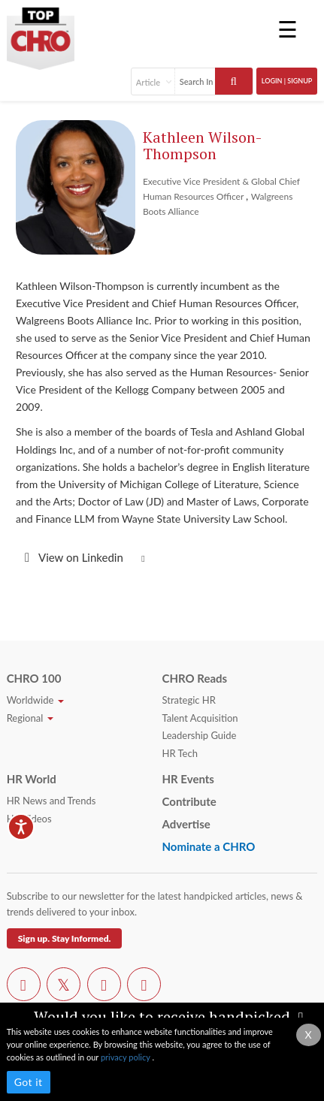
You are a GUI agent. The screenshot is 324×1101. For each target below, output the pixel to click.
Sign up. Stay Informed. (64, 938)
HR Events (188, 779)
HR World (31, 779)
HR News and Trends (51, 801)
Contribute (189, 801)
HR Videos (29, 819)
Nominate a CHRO (209, 846)
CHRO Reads (195, 678)
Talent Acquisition (200, 718)
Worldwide (35, 700)
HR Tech (180, 753)
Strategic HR (189, 700)
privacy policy (126, 1057)
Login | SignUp (287, 81)
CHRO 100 (34, 678)
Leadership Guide (199, 735)
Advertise (186, 824)
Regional (30, 718)
